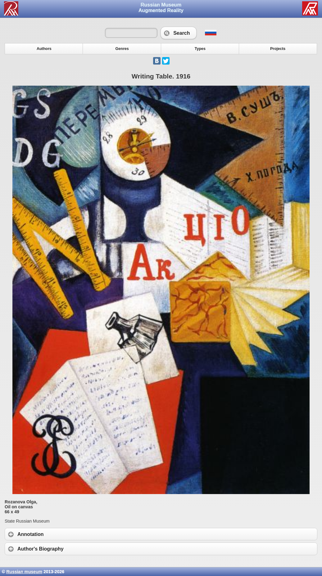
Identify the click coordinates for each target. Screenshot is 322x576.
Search (178, 33)
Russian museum (24, 571)
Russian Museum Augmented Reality (161, 7)
